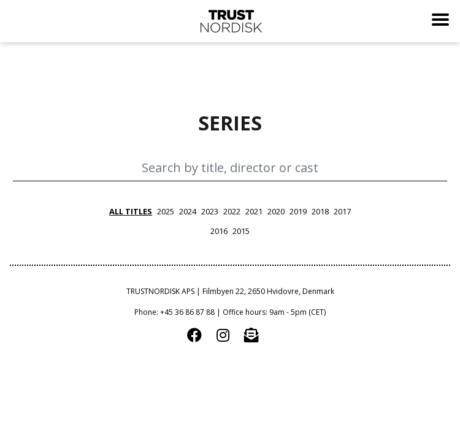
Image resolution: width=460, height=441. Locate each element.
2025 (165, 211)
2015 (241, 230)
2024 (187, 211)
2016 (219, 230)
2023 (209, 211)
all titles (130, 211)
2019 (298, 211)
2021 (254, 211)
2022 (231, 211)
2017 (342, 211)
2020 (276, 211)
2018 (320, 211)
